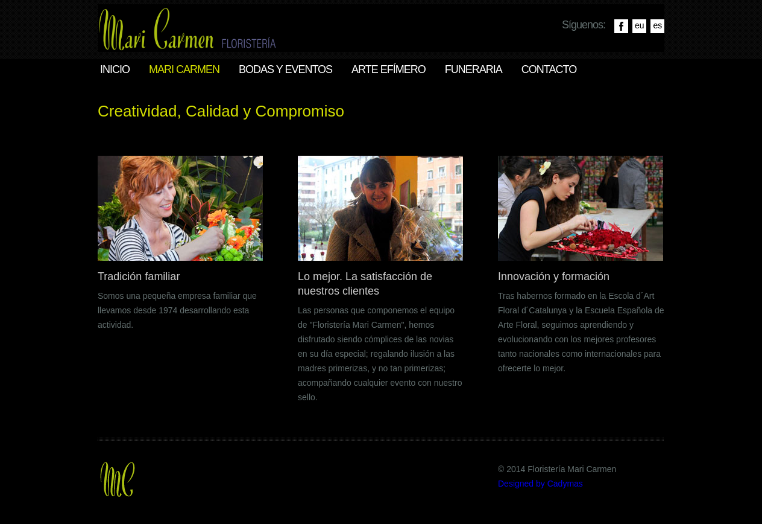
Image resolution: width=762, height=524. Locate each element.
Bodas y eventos (285, 69)
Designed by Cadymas (540, 483)
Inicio (115, 69)
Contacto (548, 69)
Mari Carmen (184, 69)
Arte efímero (388, 69)
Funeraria (473, 69)
